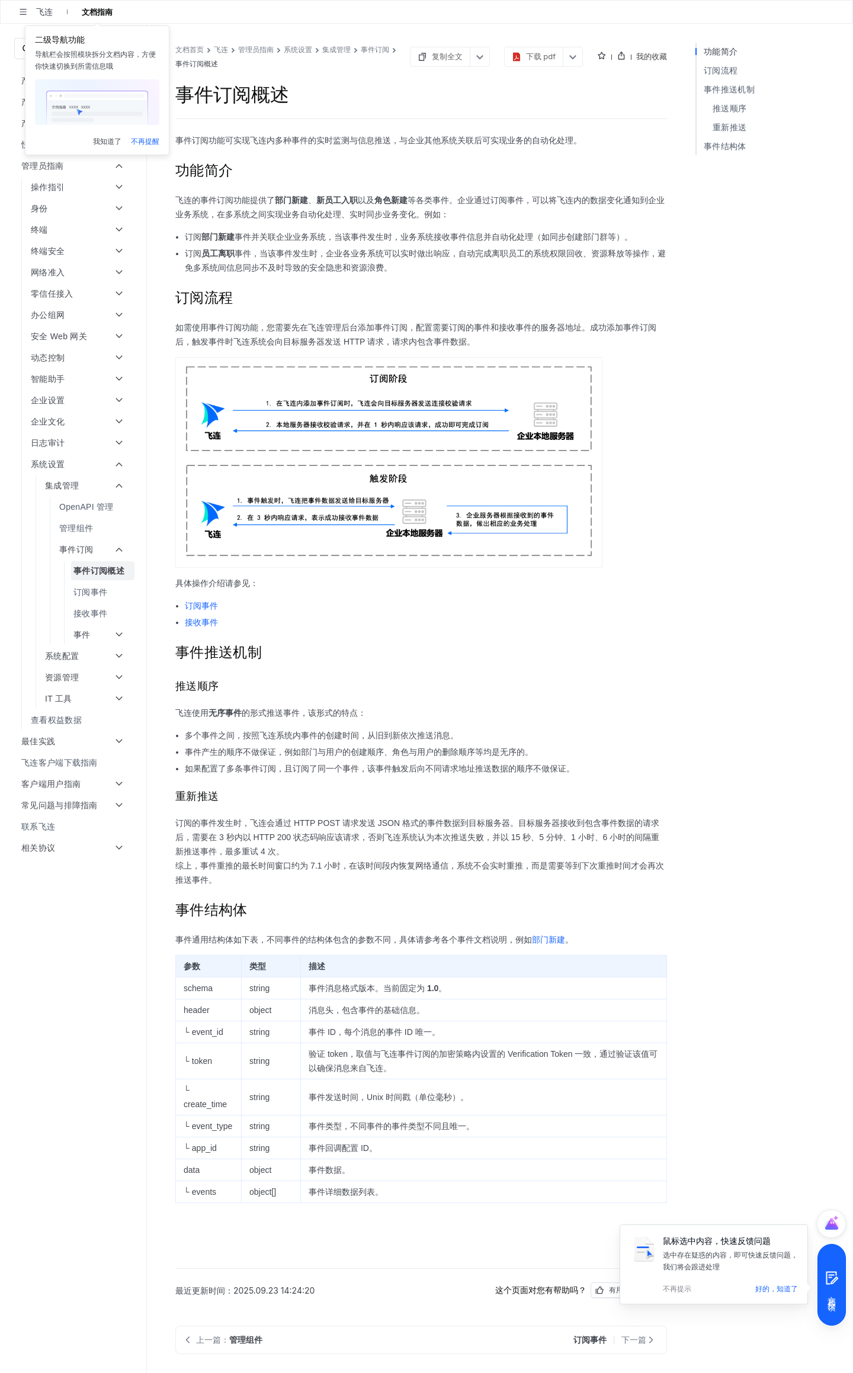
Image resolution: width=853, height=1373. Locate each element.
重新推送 (729, 127)
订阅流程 (720, 70)
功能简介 (720, 51)
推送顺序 (729, 108)
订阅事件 (201, 605)
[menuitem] (74, 144)
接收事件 (201, 622)
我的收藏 (651, 56)
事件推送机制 (729, 89)
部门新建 (548, 939)
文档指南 (97, 12)
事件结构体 (725, 146)
